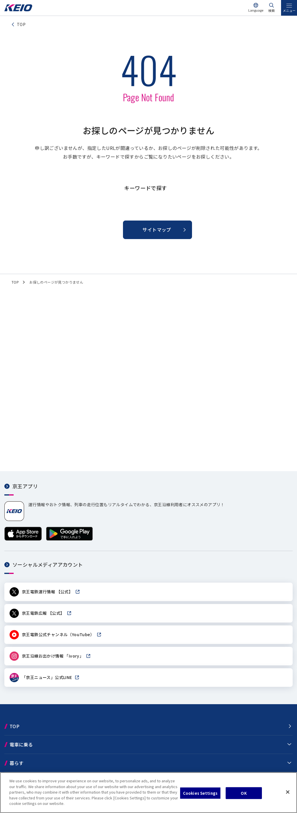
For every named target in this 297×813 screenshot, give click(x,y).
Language (255, 10)
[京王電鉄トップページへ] (18, 10)
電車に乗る (21, 744)
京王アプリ (25, 486)
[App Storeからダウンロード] (23, 539)
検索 (271, 10)
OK (244, 793)
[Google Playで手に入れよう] (69, 539)
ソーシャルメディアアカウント (47, 564)
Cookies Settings (200, 793)
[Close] (287, 792)
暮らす (16, 762)
